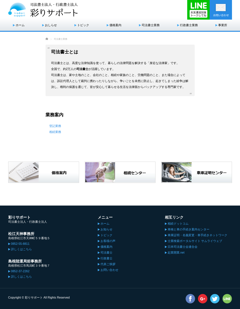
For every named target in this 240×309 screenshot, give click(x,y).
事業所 (222, 25)
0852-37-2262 (20, 271)
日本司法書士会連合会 (182, 246)
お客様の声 (108, 241)
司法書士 (106, 252)
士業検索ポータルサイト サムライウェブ (195, 241)
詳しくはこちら (21, 249)
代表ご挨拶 (108, 264)
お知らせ (106, 229)
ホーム (20, 25)
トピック (83, 25)
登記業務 (55, 126)
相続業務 (55, 131)
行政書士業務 (189, 25)
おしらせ (51, 25)
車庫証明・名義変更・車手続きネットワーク (197, 235)
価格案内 (115, 25)
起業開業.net (176, 252)
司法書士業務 (151, 25)
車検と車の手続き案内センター (188, 229)
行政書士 (106, 258)
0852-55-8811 (20, 243)
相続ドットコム (178, 223)
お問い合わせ (109, 269)
